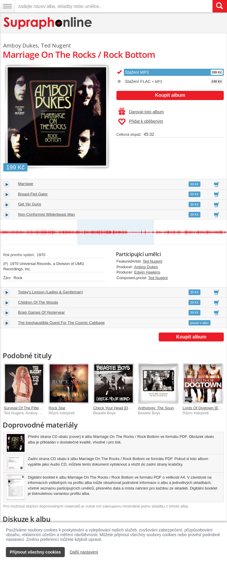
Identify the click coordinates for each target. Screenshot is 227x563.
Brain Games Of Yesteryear (41, 312)
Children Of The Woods (38, 302)
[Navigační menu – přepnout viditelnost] (7, 6)
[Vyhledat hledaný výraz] (219, 6)
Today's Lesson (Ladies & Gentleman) (50, 292)
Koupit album (170, 95)
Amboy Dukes (146, 267)
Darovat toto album (141, 112)
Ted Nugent (153, 261)
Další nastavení (84, 552)
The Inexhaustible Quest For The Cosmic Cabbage (61, 322)
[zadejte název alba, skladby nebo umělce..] (114, 6)
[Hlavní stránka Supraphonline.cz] (48, 23)
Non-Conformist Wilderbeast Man (46, 214)
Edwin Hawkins (147, 272)
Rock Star (56, 408)
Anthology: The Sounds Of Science (168, 408)
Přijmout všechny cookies (35, 552)
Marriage (25, 183)
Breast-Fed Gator (33, 194)
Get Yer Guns (29, 204)
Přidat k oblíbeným (140, 121)
